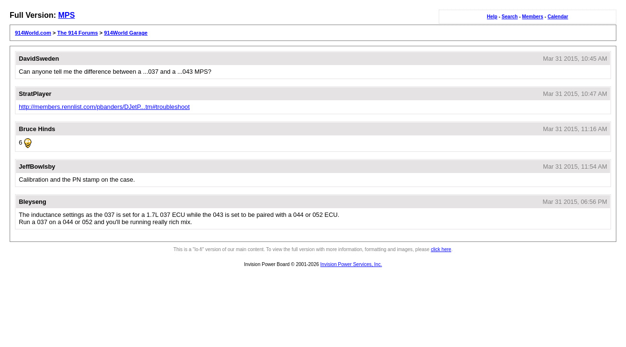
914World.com (33, 33)
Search (509, 16)
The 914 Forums (77, 33)
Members (532, 16)
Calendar (557, 16)
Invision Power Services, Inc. (351, 264)
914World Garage (125, 33)
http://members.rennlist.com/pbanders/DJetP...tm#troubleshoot (104, 106)
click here (441, 249)
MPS (66, 15)
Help (492, 16)
